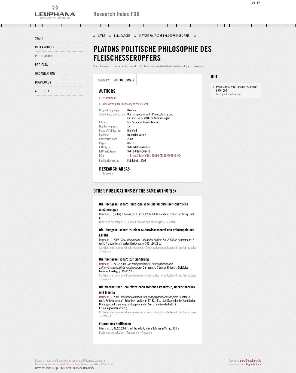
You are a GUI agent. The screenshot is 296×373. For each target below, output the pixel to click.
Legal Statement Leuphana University (73, 368)
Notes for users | (44, 368)
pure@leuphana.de (250, 360)
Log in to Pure (253, 364)
